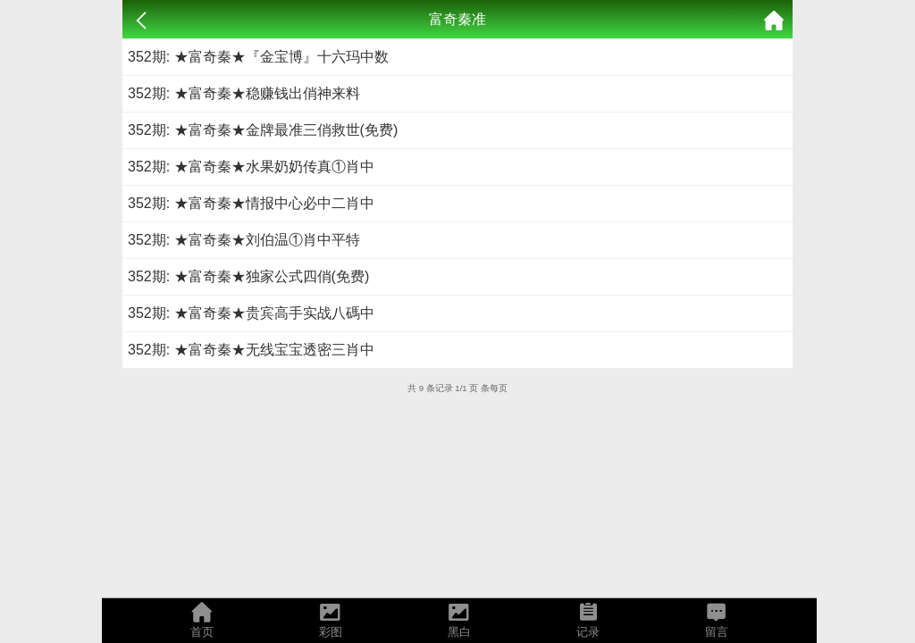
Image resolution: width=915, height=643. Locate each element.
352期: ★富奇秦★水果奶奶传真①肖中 (251, 166)
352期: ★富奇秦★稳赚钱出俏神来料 (244, 93)
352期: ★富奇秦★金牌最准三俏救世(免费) (263, 130)
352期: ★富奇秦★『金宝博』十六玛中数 (258, 56)
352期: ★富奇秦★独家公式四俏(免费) (248, 276)
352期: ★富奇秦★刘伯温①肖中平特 (244, 239)
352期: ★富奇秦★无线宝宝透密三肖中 (251, 349)
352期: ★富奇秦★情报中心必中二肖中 (251, 203)
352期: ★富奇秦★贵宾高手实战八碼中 (251, 313)
